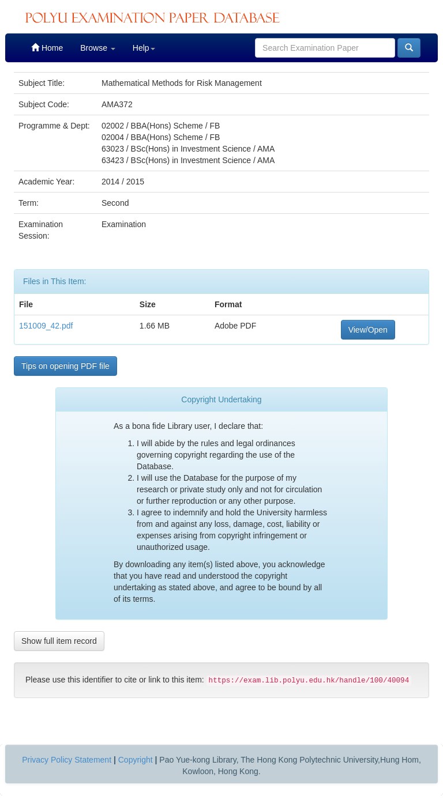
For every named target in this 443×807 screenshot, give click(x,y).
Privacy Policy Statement (66, 759)
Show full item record (59, 641)
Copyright (135, 759)
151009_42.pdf (46, 325)
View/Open (368, 329)
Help (144, 47)
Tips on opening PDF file (65, 366)
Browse (97, 47)
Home (47, 47)
